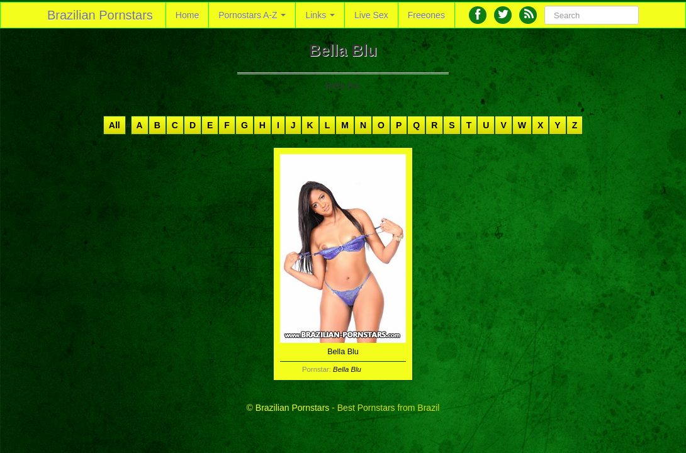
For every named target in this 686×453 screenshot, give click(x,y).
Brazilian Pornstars (100, 15)
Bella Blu (347, 369)
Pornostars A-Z (252, 15)
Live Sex (371, 15)
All (114, 125)
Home (187, 15)
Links (320, 15)
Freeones (426, 15)
